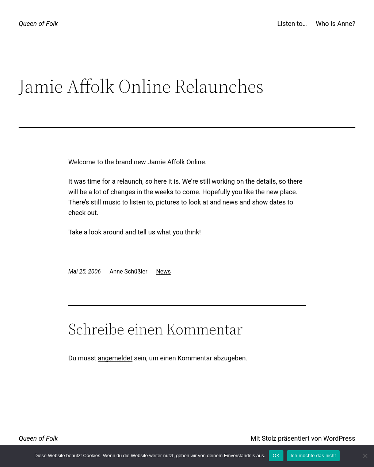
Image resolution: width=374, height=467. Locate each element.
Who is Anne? (335, 23)
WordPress (339, 438)
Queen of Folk (38, 23)
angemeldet (115, 358)
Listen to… (292, 23)
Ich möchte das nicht (313, 455)
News (163, 271)
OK (275, 455)
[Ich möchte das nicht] (365, 455)
